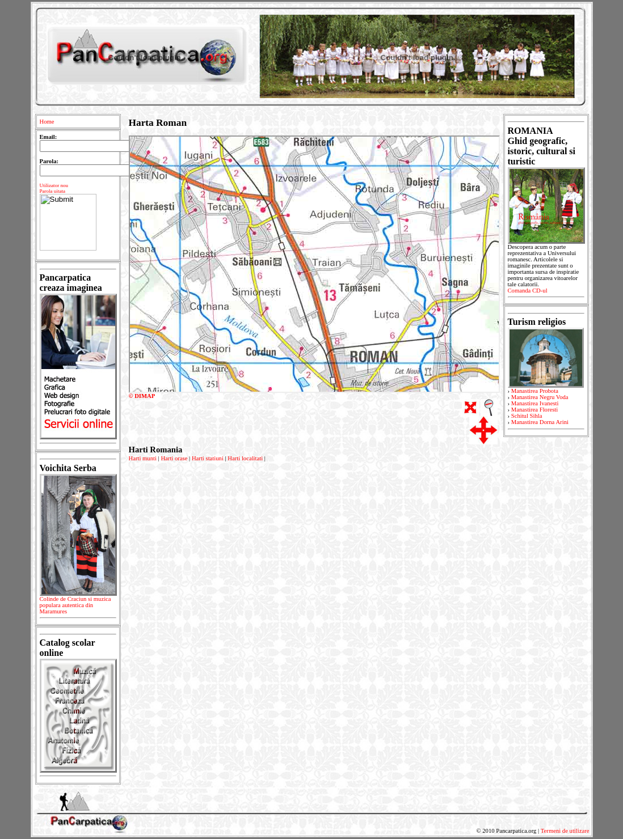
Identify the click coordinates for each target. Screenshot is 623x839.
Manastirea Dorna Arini (540, 422)
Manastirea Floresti (534, 409)
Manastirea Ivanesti (535, 403)
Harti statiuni (208, 458)
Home (47, 121)
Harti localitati (245, 458)
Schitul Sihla (526, 416)
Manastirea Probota (534, 391)
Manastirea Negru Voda (540, 397)
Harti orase (174, 458)
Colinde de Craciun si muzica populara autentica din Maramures (78, 607)
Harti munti (143, 458)
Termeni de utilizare (565, 831)
